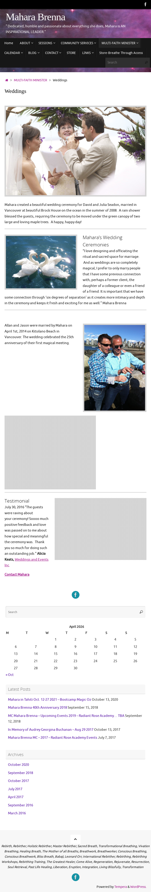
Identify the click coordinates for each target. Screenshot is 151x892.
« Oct (10, 674)
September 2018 (20, 773)
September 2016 (20, 805)
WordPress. (138, 887)
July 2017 (15, 789)
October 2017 (18, 781)
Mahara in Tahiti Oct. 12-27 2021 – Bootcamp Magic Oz (49, 699)
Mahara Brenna (35, 17)
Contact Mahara (17, 574)
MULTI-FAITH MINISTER (30, 80)
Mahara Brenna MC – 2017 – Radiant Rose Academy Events (52, 738)
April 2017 (15, 797)
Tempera (120, 887)
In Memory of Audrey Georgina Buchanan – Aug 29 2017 (50, 729)
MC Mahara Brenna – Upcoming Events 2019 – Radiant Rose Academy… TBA (66, 715)
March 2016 (17, 813)
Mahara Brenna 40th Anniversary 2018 (37, 707)
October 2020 (18, 765)
